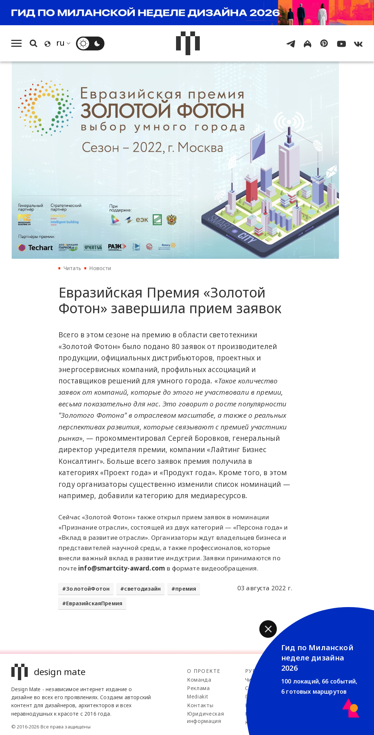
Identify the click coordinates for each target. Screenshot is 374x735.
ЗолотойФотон (88, 588)
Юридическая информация (205, 717)
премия (185, 588)
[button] (268, 629)
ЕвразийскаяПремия (94, 603)
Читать (72, 268)
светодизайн (142, 588)
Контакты (200, 705)
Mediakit (197, 696)
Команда (199, 679)
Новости (100, 268)
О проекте (203, 670)
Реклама (198, 688)
